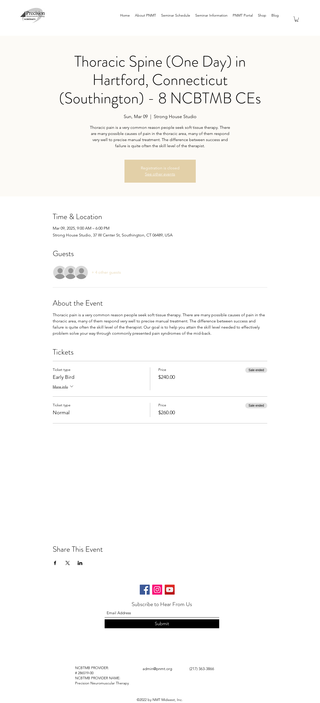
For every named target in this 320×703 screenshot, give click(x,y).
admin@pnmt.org (157, 668)
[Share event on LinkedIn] (80, 563)
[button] (297, 19)
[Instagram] (157, 590)
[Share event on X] (67, 563)
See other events (160, 174)
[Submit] (162, 623)
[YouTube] (170, 590)
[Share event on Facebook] (55, 563)
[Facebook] (145, 590)
